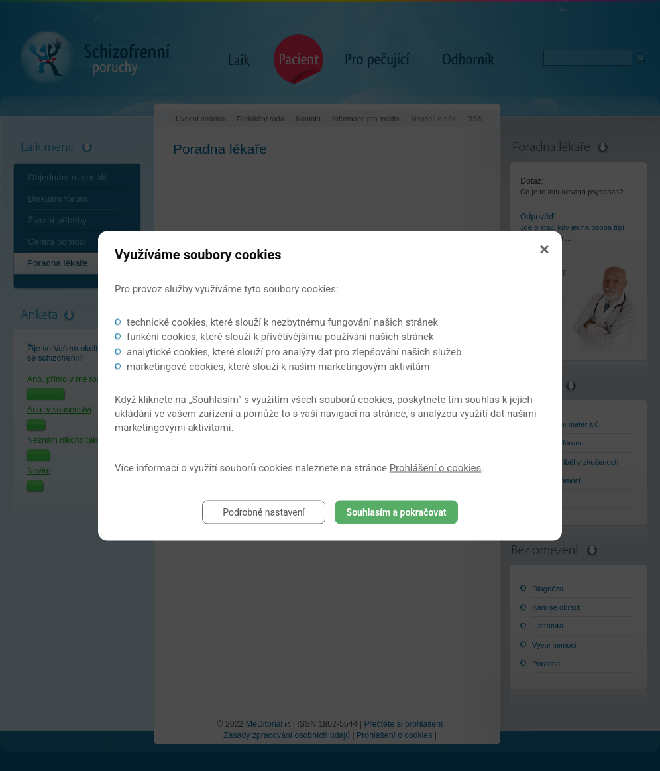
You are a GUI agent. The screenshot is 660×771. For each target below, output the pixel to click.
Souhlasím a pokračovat (397, 511)
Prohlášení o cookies (436, 467)
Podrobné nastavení (264, 511)
